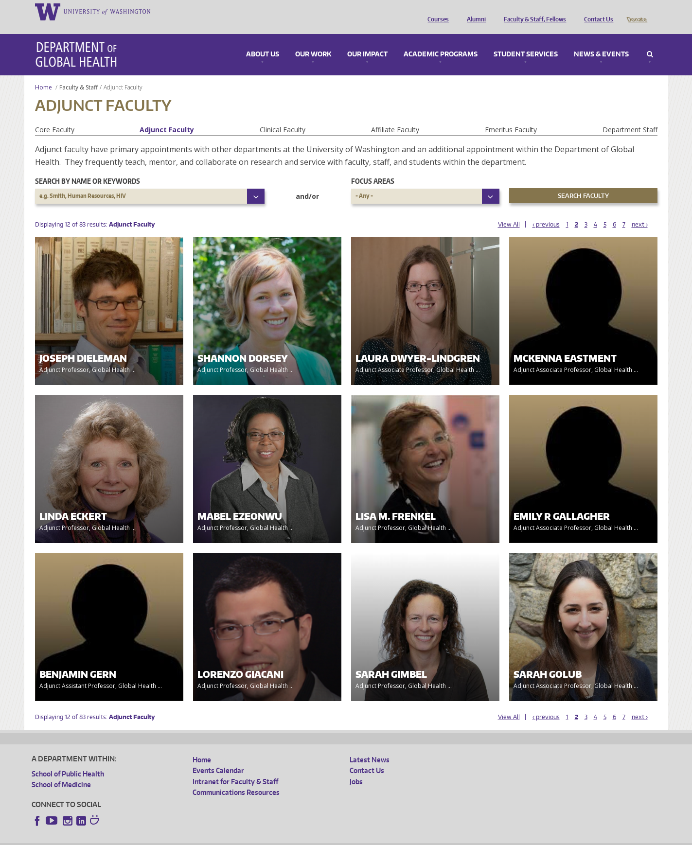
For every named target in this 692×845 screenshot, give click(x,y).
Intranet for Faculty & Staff (235, 768)
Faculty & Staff (78, 74)
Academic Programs (441, 40)
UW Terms (199, 837)
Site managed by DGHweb (258, 837)
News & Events (601, 40)
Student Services (526, 40)
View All (509, 210)
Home (43, 74)
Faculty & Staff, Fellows (532, 11)
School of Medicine (61, 771)
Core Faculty (54, 116)
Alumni (473, 11)
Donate (636, 11)
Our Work (313, 40)
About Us (262, 40)
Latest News (370, 746)
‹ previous (546, 210)
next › (640, 210)
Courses (435, 11)
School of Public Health (68, 760)
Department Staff (630, 116)
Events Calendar (218, 757)
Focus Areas (372, 167)
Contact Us (596, 11)
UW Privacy (160, 837)
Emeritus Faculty (511, 116)
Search (649, 41)
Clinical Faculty (282, 116)
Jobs (356, 768)
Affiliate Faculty (395, 116)
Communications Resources (236, 779)
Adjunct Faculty (167, 116)
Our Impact (367, 40)
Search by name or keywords (87, 167)
